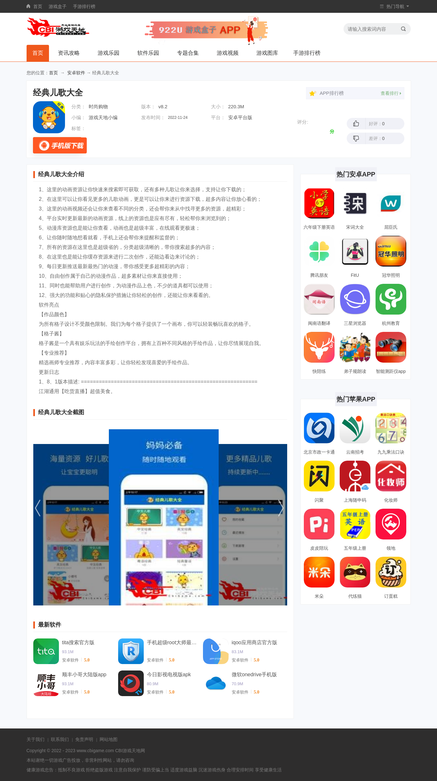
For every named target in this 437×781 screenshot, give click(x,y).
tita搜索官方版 (78, 642)
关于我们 (36, 739)
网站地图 (108, 739)
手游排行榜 (84, 6)
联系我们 (60, 739)
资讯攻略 (69, 53)
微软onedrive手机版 (254, 674)
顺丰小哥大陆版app (84, 674)
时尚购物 (98, 106)
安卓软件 (76, 72)
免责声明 (84, 739)
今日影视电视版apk (169, 674)
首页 (37, 6)
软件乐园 (148, 53)
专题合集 (188, 53)
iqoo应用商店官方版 (254, 642)
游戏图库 (267, 53)
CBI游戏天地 (128, 750)
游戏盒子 (58, 6)
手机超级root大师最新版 (172, 642)
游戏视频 (228, 53)
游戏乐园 (108, 53)
